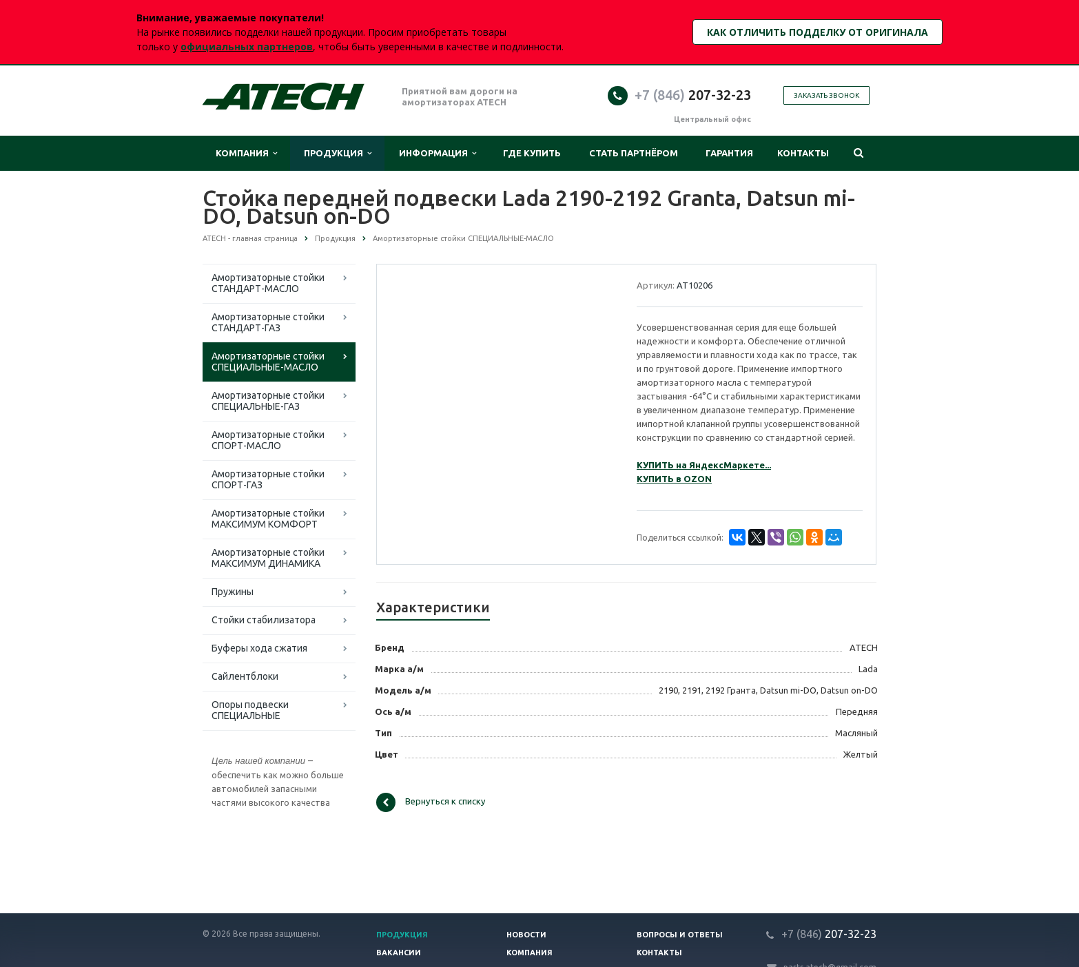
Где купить (532, 153)
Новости (526, 934)
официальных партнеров (247, 46)
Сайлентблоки (245, 676)
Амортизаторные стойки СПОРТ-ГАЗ (268, 479)
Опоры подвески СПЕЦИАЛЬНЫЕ (250, 710)
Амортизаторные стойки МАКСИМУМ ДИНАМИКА (268, 558)
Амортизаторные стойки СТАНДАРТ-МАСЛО (268, 283)
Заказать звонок (826, 95)
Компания (246, 153)
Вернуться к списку (430, 802)
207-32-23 (693, 95)
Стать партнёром (633, 153)
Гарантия (729, 153)
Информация (437, 153)
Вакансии (398, 952)
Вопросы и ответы (680, 934)
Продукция (337, 153)
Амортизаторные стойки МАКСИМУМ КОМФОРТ (268, 519)
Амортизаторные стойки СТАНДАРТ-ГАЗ (268, 322)
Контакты (803, 153)
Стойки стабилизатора (264, 619)
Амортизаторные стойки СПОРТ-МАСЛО (268, 440)
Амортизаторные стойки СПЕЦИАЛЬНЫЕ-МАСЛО (268, 362)
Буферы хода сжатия (259, 648)
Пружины (233, 591)
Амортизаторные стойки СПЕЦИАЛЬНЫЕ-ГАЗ (268, 401)
